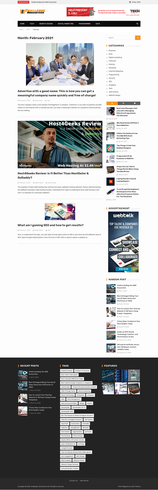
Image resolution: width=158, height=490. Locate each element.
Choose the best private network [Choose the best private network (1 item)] (84, 387)
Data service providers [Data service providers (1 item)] (69, 403)
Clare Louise (38, 100)
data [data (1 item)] (62, 399)
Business (112, 51)
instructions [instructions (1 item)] (75, 424)
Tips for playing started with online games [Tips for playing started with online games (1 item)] (76, 452)
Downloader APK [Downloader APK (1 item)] (67, 411)
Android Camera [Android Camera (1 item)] (66, 371)
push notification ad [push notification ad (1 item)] (68, 444)
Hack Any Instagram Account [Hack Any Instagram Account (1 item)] (71, 420)
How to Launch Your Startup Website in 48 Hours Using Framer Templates (128, 311)
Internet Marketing (116, 71)
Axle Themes (135, 486)
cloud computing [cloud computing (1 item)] (84, 391)
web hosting (52, 183)
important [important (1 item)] (64, 424)
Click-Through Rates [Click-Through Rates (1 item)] (68, 391)
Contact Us (74, 480)
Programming (85, 24)
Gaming (112, 64)
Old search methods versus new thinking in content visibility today (128, 347)
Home (22, 24)
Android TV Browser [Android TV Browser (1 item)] (82, 371)
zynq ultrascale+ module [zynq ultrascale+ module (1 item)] (69, 468)
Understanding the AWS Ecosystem (44, 2)
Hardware (112, 68)
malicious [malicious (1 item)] (64, 428)
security (112, 78)
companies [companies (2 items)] (80, 395)
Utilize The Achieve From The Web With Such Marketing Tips (127, 136)
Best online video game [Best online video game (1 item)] (69, 375)
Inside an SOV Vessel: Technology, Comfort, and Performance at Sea (127, 334)
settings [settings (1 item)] (81, 444)
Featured (112, 61)
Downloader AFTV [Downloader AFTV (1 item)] (78, 407)
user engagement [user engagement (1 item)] (67, 456)
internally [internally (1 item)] (86, 424)
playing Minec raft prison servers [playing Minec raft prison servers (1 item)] (72, 440)
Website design (46, 24)
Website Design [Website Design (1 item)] (78, 460)
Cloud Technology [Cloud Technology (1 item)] (67, 395)
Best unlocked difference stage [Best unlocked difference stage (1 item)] (72, 379)
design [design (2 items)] (82, 403)
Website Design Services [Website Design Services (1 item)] (69, 464)
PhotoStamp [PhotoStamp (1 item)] (65, 436)
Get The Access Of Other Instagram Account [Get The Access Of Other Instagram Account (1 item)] (77, 416)
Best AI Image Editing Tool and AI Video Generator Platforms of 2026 (127, 298)
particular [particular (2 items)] (88, 432)
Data (98, 24)
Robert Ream (39, 183)
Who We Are (84, 480)
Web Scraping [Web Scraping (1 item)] (66, 460)
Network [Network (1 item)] (85, 428)
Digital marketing (66, 24)
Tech (32, 24)
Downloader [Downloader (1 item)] (65, 407)
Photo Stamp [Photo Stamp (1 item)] (78, 436)
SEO (49, 230)
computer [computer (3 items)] (90, 395)
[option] (49, 2)
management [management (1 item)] (75, 428)
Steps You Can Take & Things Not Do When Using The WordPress (127, 169)
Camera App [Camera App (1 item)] (65, 387)
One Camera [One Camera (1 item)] (65, 432)
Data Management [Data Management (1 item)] (73, 399)
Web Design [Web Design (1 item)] (80, 456)
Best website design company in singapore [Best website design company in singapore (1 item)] (76, 383)
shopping (112, 85)
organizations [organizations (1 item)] (77, 432)
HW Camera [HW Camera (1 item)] (89, 420)
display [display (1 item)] (89, 403)
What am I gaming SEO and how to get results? (51, 225)
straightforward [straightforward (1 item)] (66, 448)
